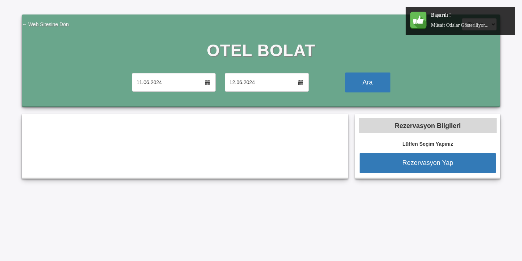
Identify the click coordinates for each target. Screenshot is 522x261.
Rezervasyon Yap (427, 162)
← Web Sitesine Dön (45, 24)
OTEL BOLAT (261, 50)
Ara (367, 82)
